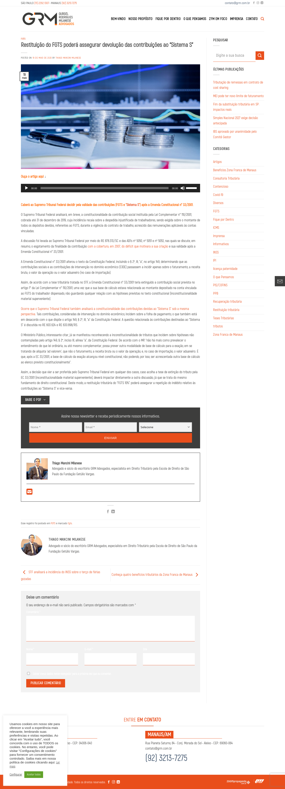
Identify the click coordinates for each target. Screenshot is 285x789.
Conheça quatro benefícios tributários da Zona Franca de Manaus (156, 575)
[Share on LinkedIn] (113, 512)
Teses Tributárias (223, 318)
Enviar (110, 437)
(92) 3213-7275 (166, 758)
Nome (30, 649)
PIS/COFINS (220, 285)
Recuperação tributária (227, 301)
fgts (70, 523)
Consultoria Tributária (226, 178)
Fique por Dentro (168, 19)
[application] (110, 188)
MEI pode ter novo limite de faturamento (238, 96)
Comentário (33, 612)
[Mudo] (182, 188)
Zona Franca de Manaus (228, 335)
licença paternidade (225, 269)
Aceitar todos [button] (34, 774)
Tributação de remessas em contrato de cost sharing (238, 85)
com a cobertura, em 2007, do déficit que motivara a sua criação (128, 246)
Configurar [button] (16, 775)
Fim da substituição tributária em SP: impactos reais (236, 107)
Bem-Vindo (118, 19)
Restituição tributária (226, 310)
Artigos (217, 162)
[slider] (105, 188)
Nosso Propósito (140, 19)
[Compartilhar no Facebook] (108, 512)
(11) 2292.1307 (41, 3)
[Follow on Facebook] (254, 3)
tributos (218, 326)
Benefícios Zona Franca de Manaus (234, 170)
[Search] (262, 19)
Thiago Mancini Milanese (68, 57)
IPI (214, 260)
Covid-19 (218, 195)
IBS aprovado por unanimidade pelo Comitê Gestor (235, 134)
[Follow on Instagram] (258, 3)
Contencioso (220, 186)
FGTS (23, 38)
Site (145, 649)
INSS (216, 252)
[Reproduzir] (26, 188)
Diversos (218, 203)
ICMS (216, 228)
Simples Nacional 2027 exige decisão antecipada (235, 121)
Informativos (221, 244)
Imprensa (236, 19)
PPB (215, 293)
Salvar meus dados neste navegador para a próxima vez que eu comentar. (72, 674)
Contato (251, 19)
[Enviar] (260, 55)
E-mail (88, 649)
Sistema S (133, 205)
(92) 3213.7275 (69, 3)
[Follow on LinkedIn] (262, 3)
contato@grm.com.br (237, 3)
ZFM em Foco (218, 19)
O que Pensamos (194, 19)
